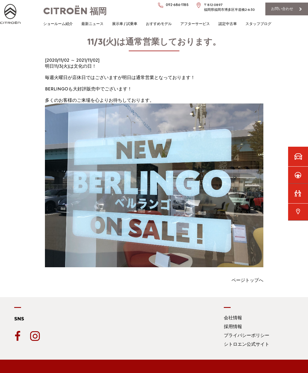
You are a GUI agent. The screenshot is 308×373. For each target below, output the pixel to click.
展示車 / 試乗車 (124, 24)
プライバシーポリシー (246, 335)
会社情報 (233, 317)
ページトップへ (247, 280)
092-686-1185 (177, 5)
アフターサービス (195, 24)
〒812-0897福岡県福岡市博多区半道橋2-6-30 (229, 7)
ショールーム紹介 (58, 24)
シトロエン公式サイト (246, 344)
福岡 (75, 11)
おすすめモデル (159, 24)
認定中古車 (227, 24)
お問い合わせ (282, 9)
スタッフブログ (258, 24)
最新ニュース (92, 24)
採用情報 (233, 326)
